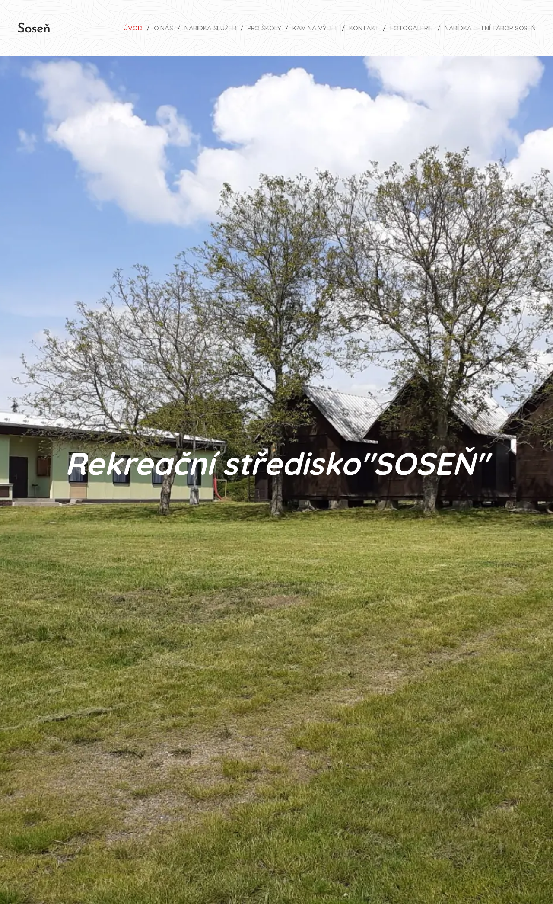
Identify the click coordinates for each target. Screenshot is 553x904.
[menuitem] (131, 28)
